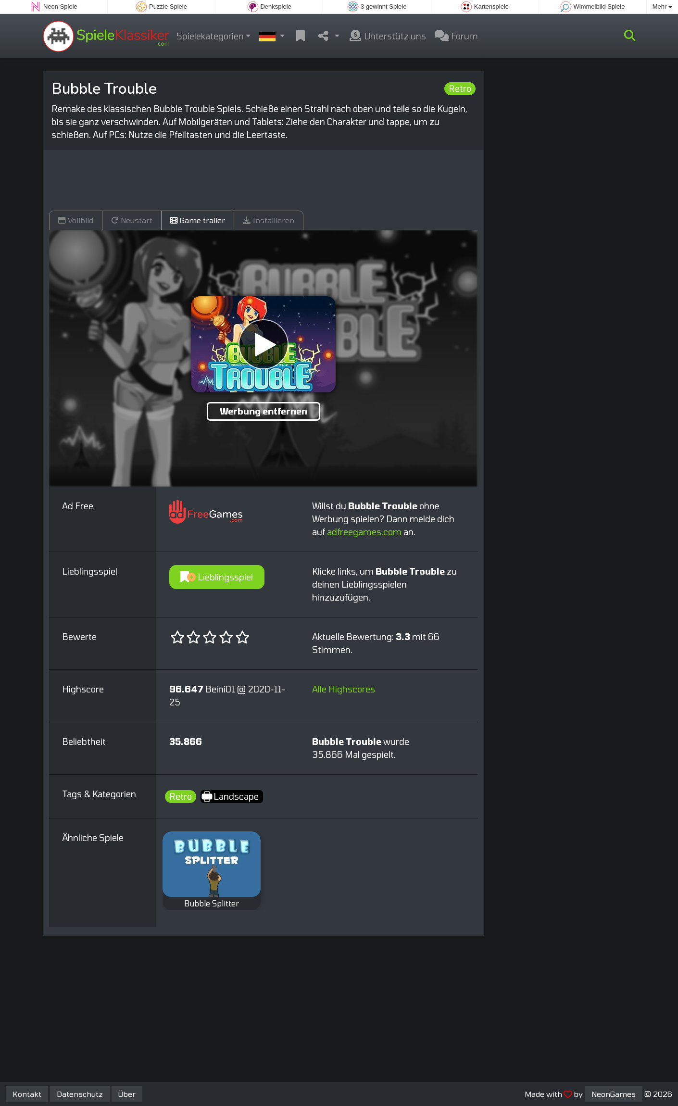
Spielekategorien (210, 36)
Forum (456, 36)
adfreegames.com (364, 532)
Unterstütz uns (387, 36)
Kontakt (27, 1093)
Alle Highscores (343, 689)
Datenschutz (80, 1093)
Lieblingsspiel (216, 577)
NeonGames (613, 1093)
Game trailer (197, 220)
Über (127, 1093)
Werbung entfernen (263, 411)
